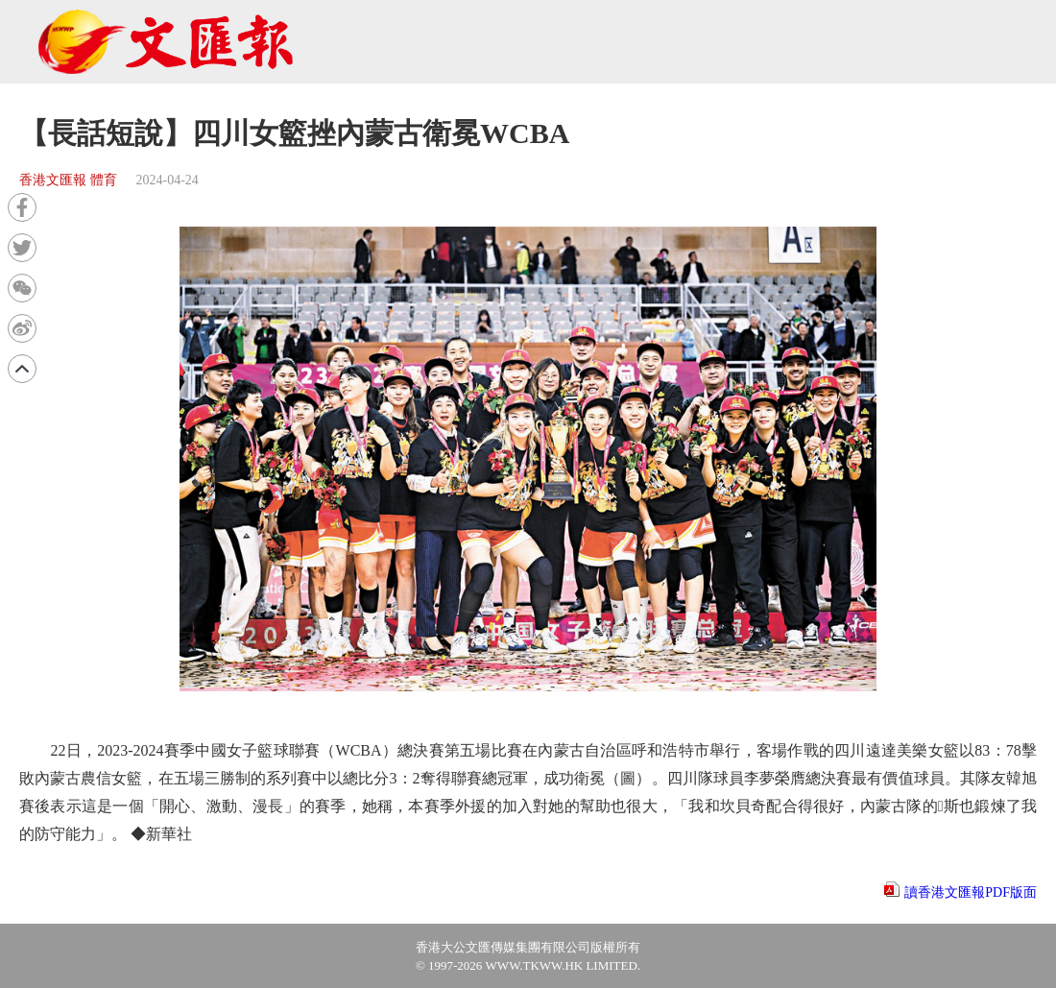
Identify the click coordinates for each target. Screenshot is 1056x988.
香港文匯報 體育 (68, 180)
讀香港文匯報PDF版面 (970, 892)
